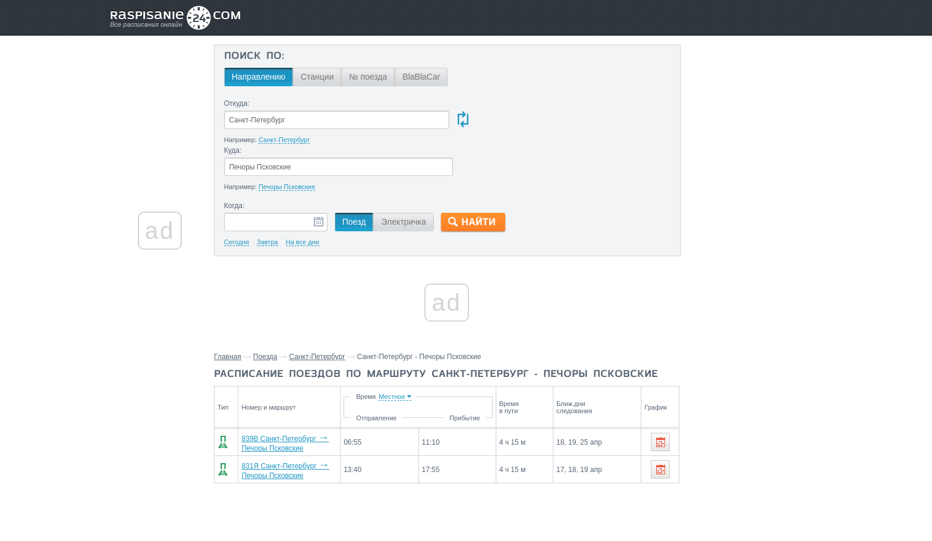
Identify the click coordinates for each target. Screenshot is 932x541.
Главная (236, 310)
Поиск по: (262, 56)
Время (447, 350)
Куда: (468, 103)
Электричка (411, 175)
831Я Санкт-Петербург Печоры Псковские (320, 420)
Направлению (266, 76)
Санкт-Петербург (325, 310)
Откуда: (244, 103)
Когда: (242, 159)
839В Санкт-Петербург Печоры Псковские (319, 395)
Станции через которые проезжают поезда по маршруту (735, 440)
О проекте (524, 506)
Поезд (362, 175)
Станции (325, 76)
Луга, (717, 468)
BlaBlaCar (429, 76)
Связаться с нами (467, 506)
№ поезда (376, 76)
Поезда (274, 310)
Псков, (692, 468)
